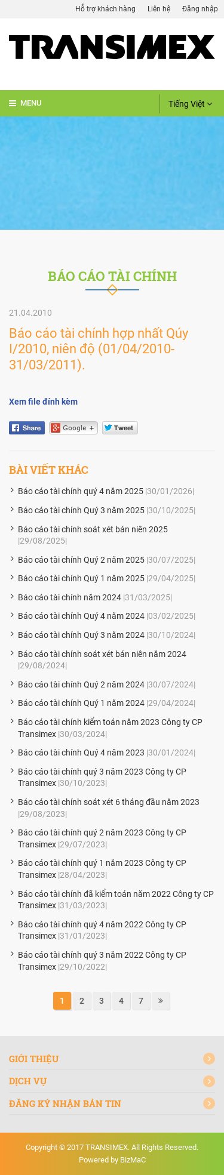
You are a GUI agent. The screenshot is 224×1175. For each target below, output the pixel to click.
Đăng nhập (200, 9)
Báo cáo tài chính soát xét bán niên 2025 (93, 529)
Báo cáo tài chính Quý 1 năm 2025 (81, 578)
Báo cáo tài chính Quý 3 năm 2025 (81, 510)
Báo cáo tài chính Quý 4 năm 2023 (81, 752)
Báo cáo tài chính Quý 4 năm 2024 (81, 616)
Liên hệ (159, 9)
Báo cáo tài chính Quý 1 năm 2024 (81, 703)
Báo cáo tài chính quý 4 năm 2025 (80, 491)
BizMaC (133, 1159)
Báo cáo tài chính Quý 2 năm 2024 (81, 684)
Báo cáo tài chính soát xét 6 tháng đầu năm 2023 (109, 802)
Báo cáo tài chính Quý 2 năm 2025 (81, 560)
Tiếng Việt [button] (190, 103)
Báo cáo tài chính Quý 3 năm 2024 (81, 635)
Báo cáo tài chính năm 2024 (69, 597)
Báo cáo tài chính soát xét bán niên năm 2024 (102, 654)
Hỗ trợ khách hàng (105, 9)
